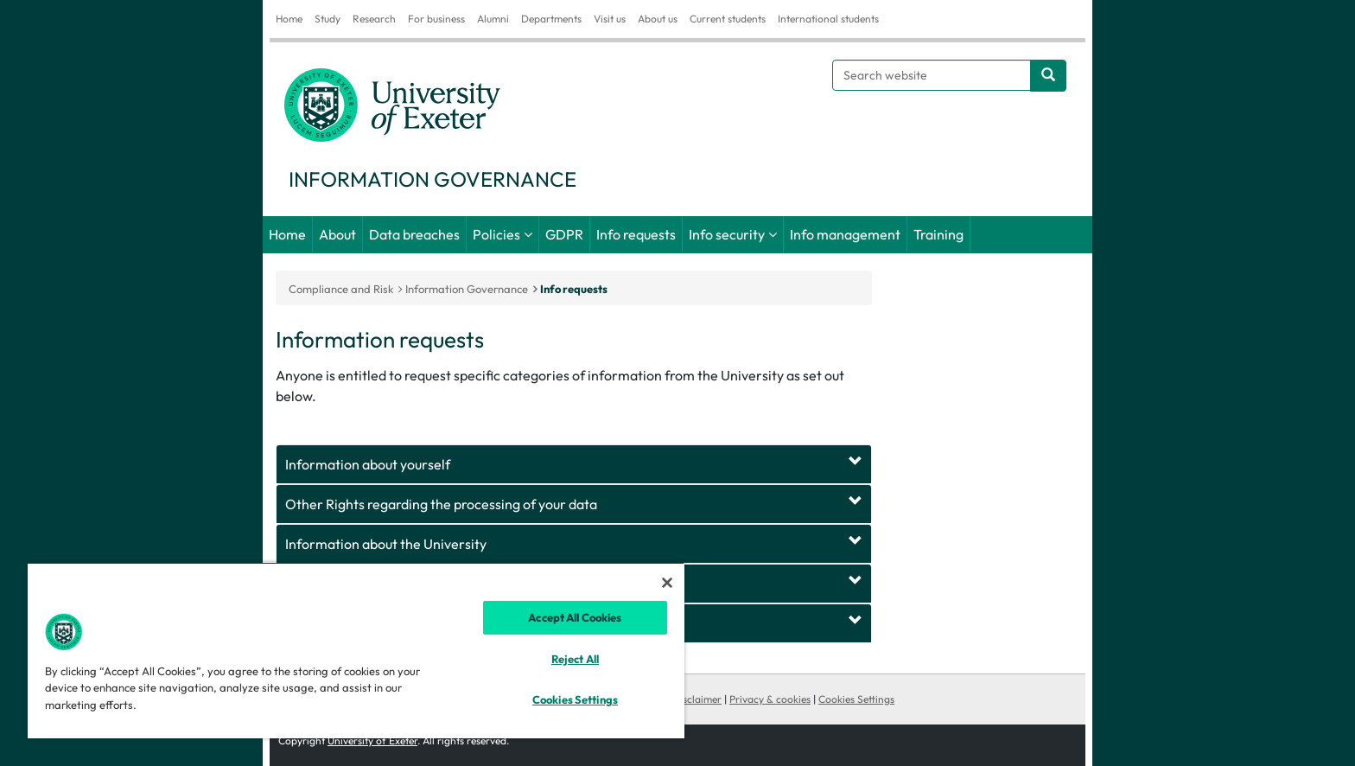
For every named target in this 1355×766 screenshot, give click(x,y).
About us (658, 18)
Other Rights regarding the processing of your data (441, 504)
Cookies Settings (856, 699)
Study (327, 18)
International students (828, 18)
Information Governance (466, 289)
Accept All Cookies (574, 617)
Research (374, 18)
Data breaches (414, 234)
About (337, 234)
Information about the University (386, 543)
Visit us (610, 18)
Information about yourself (367, 464)
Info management (845, 234)
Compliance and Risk (341, 289)
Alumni (493, 18)
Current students (728, 18)
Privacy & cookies (770, 699)
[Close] (667, 583)
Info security (727, 234)
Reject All (575, 659)
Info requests (636, 234)
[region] (356, 650)
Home (289, 18)
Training (938, 234)
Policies (496, 234)
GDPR (564, 234)
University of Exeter (372, 740)
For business (436, 18)
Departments (551, 18)
